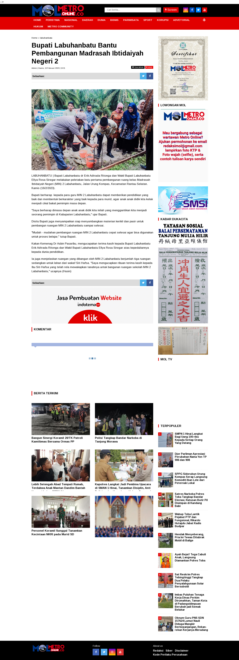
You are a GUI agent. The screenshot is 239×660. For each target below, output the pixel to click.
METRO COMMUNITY (61, 26)
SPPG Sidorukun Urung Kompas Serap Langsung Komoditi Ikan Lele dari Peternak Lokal (191, 478)
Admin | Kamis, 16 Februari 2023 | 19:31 (48, 68)
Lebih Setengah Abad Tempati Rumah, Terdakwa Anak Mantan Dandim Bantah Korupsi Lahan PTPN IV (58, 488)
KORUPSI (162, 20)
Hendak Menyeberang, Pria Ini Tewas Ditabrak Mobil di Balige (189, 537)
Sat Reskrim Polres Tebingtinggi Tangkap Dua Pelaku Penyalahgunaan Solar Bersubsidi (189, 580)
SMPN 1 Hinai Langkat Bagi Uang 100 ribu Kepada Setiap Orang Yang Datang (189, 438)
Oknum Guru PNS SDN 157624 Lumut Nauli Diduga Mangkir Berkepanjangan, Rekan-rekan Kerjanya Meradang (191, 623)
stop (149, 67)
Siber (169, 650)
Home (34, 38)
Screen (171, 9)
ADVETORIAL (181, 20)
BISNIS (114, 20)
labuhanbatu (46, 38)
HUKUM (38, 26)
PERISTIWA (53, 20)
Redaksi (158, 650)
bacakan (138, 67)
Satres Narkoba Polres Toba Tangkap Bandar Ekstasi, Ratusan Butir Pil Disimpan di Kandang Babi (191, 500)
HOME (37, 20)
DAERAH (87, 20)
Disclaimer (182, 650)
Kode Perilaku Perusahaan (170, 654)
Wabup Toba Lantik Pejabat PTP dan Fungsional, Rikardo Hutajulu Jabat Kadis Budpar (188, 520)
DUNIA (102, 20)
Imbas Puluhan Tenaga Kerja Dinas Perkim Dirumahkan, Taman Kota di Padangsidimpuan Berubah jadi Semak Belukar (191, 602)
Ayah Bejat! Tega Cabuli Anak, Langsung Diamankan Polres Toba (190, 557)
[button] (204, 18)
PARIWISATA (131, 20)
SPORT (147, 20)
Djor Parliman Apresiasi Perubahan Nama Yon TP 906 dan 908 (191, 456)
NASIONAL (71, 20)
